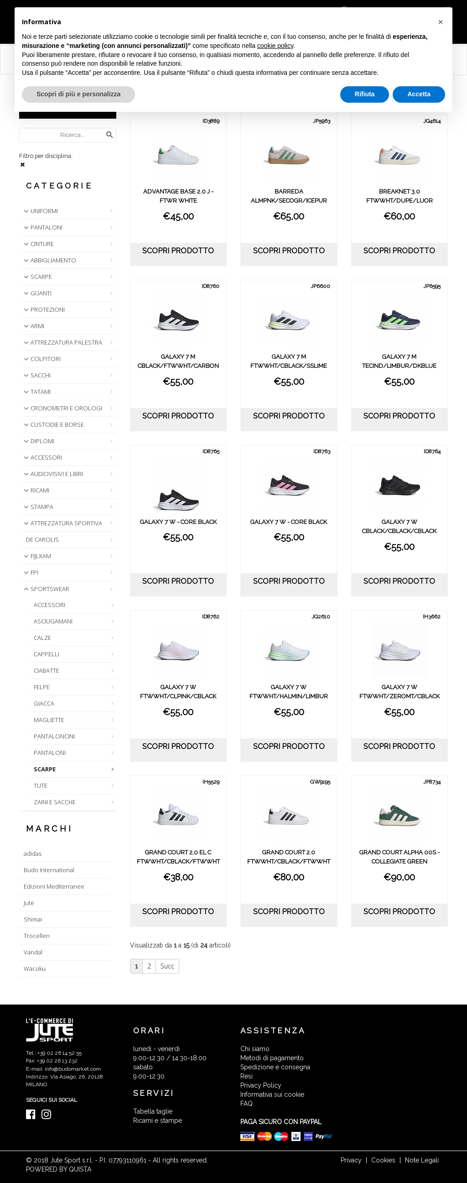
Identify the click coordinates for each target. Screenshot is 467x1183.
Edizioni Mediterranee (54, 886)
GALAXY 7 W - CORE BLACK (178, 521)
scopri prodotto (178, 250)
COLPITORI (41, 359)
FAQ (246, 1103)
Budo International (49, 870)
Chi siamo (255, 1048)
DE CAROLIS (42, 539)
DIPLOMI (38, 441)
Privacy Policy (260, 1085)
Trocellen (37, 936)
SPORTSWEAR (45, 589)
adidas (33, 853)
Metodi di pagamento (272, 1058)
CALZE (42, 637)
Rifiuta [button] (365, 94)
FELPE (42, 687)
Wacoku (35, 968)
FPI (30, 572)
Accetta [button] (419, 94)
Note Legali (422, 1160)
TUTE (40, 785)
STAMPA (37, 507)
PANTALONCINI (54, 736)
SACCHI (36, 375)
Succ (167, 966)
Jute (29, 903)
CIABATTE (46, 670)
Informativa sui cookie (272, 1094)
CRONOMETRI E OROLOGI (62, 408)
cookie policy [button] (275, 45)
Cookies (383, 1160)
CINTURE (38, 244)
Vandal (33, 952)
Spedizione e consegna (275, 1067)
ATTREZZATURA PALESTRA (62, 342)
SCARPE (37, 276)
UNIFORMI (40, 211)
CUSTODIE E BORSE (53, 424)
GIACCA (44, 703)
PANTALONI (42, 227)
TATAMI (36, 391)
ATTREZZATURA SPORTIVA (62, 523)
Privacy (351, 1160)
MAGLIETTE (49, 720)
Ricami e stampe (157, 1120)
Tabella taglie (152, 1111)
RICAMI (35, 490)
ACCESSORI (42, 457)
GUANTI (37, 293)
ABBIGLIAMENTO (49, 260)
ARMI (33, 326)
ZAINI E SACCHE (55, 802)
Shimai (33, 919)
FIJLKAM (36, 556)
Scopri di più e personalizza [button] (78, 94)
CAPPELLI (46, 654)
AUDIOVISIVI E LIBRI (52, 474)
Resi (246, 1076)
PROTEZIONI (43, 309)
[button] (440, 22)
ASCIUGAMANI (53, 621)
